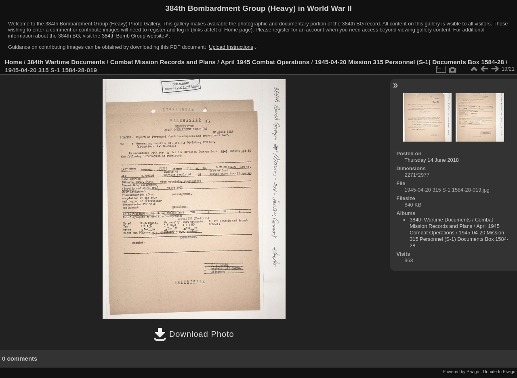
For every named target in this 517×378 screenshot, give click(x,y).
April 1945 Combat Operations (265, 61)
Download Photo (193, 334)
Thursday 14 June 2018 (431, 160)
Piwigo (473, 371)
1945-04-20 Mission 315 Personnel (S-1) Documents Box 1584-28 (409, 61)
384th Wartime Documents (66, 61)
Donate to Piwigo (499, 371)
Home (13, 61)
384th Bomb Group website (133, 36)
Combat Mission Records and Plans (163, 61)
